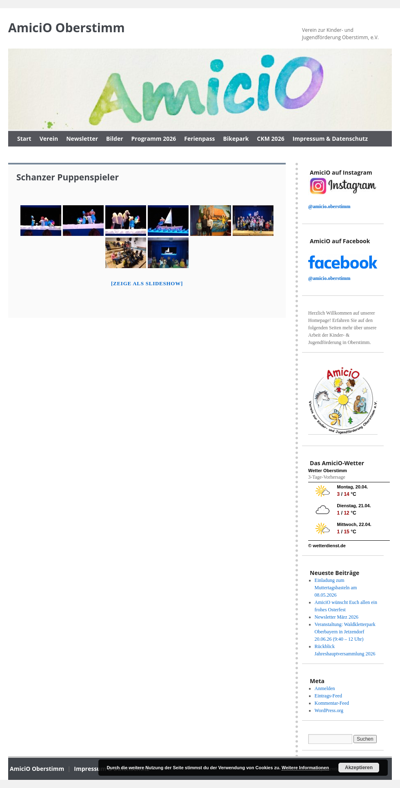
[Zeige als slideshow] (147, 283)
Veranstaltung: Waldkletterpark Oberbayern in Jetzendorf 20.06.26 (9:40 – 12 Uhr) (345, 632)
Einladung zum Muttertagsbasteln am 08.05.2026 (336, 587)
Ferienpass (199, 138)
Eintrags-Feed (328, 696)
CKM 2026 (270, 138)
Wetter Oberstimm (327, 470)
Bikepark (236, 138)
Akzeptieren (359, 767)
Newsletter (82, 138)
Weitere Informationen (305, 767)
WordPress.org (329, 710)
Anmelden (325, 688)
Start (24, 138)
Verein (49, 138)
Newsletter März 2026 (336, 617)
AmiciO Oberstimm (66, 27)
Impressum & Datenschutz (330, 138)
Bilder (114, 138)
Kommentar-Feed (332, 703)
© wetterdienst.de (327, 545)
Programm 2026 (153, 138)
